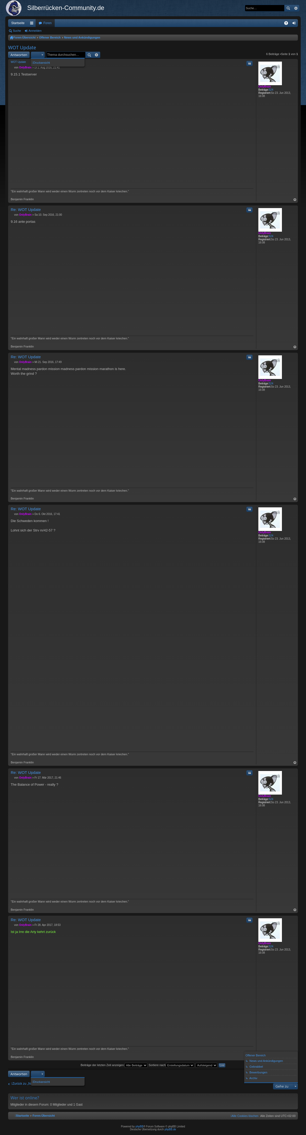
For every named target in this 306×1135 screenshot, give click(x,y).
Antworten (18, 54)
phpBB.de (170, 1129)
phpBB (139, 1126)
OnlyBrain (264, 86)
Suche (288, 8)
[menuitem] (244, 1115)
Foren (47, 23)
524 (271, 89)
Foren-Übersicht (24, 37)
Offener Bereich (50, 37)
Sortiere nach (171, 1065)
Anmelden (35, 30)
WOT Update (22, 47)
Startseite (18, 23)
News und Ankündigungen (82, 37)
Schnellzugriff (33, 24)
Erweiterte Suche (295, 8)
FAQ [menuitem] (288, 24)
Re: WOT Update (26, 209)
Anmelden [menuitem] (295, 24)
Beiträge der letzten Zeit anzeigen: (114, 1065)
